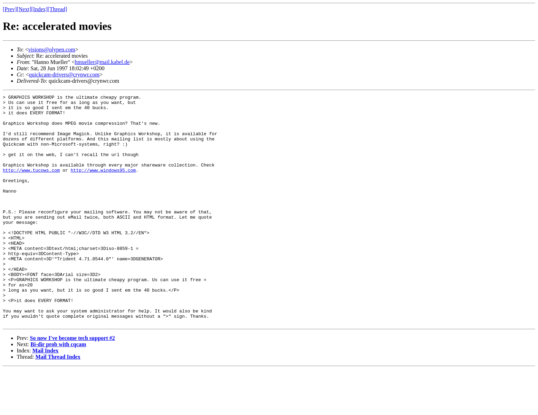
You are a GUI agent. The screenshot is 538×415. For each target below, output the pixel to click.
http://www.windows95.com (103, 185)
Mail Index (45, 396)
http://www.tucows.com (31, 185)
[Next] (24, 9)
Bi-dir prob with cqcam (58, 390)
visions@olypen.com (51, 49)
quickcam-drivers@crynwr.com (64, 75)
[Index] (39, 9)
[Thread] (57, 9)
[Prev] (10, 9)
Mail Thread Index (57, 403)
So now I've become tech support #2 (72, 384)
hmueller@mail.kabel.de (102, 62)
